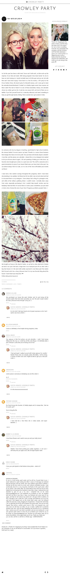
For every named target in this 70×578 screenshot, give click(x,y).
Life (15, 284)
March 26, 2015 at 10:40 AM (18, 387)
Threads (15, 152)
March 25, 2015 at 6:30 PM (13, 371)
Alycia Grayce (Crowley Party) (23, 307)
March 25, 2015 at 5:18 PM (13, 336)
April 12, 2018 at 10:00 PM (13, 474)
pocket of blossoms (11, 378)
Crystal (9, 473)
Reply (7, 302)
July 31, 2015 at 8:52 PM (12, 463)
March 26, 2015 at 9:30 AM (13, 402)
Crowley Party (35, 2)
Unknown (10, 370)
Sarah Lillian (11, 293)
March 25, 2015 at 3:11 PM (13, 326)
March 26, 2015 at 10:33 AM (13, 435)
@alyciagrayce (13, 276)
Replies (13, 304)
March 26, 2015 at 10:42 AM (18, 308)
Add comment (6, 523)
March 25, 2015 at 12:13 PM (13, 294)
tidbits (19, 284)
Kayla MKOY (10, 335)
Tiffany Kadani (11, 401)
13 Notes (4, 281)
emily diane (10, 462)
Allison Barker (12, 324)
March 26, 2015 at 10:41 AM (18, 350)
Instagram (9, 284)
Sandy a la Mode (12, 434)
